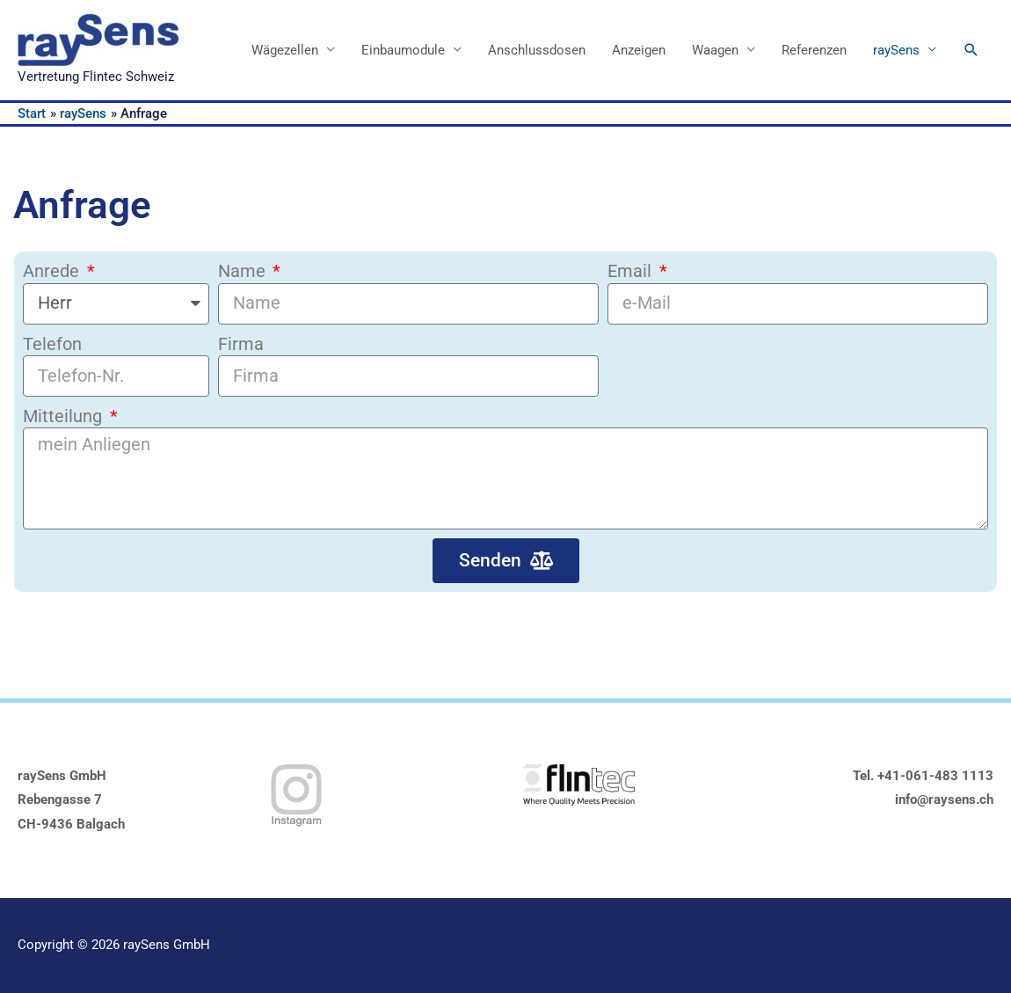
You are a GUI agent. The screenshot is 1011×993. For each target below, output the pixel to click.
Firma (241, 344)
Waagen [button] (715, 50)
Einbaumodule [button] (403, 50)
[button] (971, 50)
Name (244, 271)
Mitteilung (64, 416)
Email (631, 271)
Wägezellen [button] (284, 50)
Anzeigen (639, 50)
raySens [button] (896, 50)
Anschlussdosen (537, 50)
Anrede (53, 271)
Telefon (52, 344)
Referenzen (814, 50)
